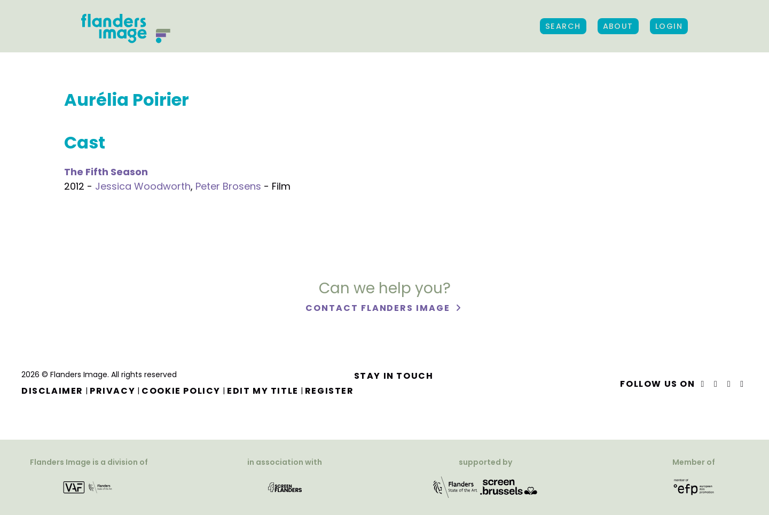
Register (329, 391)
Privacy (112, 391)
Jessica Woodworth (143, 186)
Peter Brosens (228, 186)
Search (563, 26)
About (618, 26)
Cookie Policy (181, 391)
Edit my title (263, 391)
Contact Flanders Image (378, 308)
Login (668, 26)
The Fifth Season (106, 171)
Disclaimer (52, 391)
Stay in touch (394, 376)
